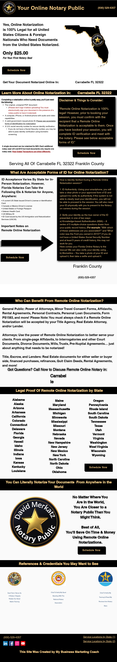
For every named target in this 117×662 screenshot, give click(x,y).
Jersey (62, 447)
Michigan (59, 413)
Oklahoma (59, 472)
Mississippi (59, 421)
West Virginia (98, 447)
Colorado (18, 420)
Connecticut (18, 425)
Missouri (59, 426)
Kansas (18, 462)
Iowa (18, 458)
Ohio (59, 468)
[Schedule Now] (16, 70)
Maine (59, 400)
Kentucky (18, 467)
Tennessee (98, 421)
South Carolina (98, 413)
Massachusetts (59, 409)
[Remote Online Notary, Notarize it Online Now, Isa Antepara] (5, 643)
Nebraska (59, 434)
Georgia (18, 437)
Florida (19, 433)
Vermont (98, 434)
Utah (98, 430)
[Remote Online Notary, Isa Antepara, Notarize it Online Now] (11, 643)
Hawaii (18, 441)
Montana (59, 430)
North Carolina (59, 459)
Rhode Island (98, 409)
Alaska (18, 404)
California (18, 416)
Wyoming (98, 455)
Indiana (18, 454)
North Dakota (59, 463)
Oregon (98, 400)
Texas (98, 426)
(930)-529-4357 (87, 277)
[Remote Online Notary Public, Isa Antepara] (17, 643)
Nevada (59, 438)
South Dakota (98, 417)
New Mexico (59, 451)
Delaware (18, 429)
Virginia (98, 438)
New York (59, 455)
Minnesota (59, 417)
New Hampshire (59, 442)
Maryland (59, 405)
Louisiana (18, 471)
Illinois (18, 450)
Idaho (18, 446)
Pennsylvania (98, 405)
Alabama (18, 400)
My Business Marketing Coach (77, 652)
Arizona (18, 408)
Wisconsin (98, 451)
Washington (98, 442)
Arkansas (18, 412)
